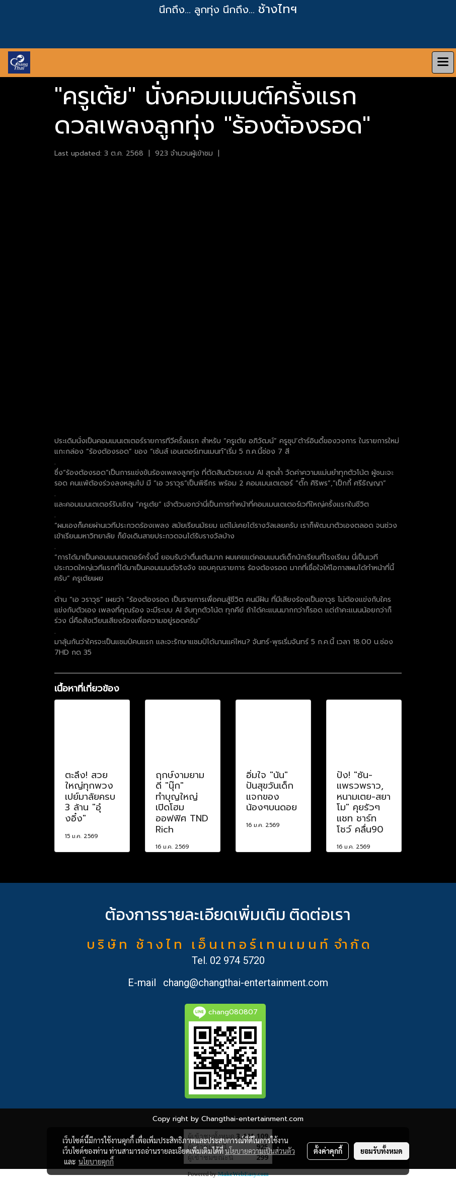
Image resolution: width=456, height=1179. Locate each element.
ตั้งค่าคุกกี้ (328, 1150)
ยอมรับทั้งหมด (381, 1150)
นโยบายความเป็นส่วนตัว (260, 1150)
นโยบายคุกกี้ (96, 1161)
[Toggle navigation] (443, 62)
